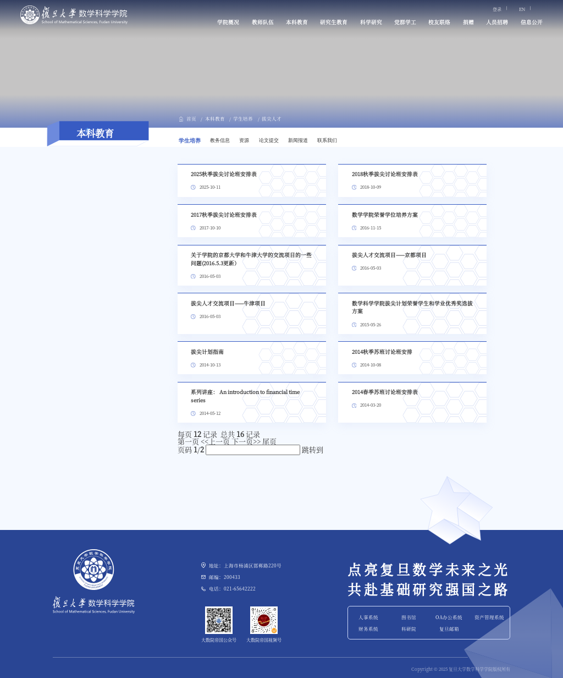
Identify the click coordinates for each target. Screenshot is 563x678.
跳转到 (313, 449)
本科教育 (297, 22)
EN (522, 9)
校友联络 (439, 22)
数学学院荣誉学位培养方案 (385, 214)
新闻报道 (298, 140)
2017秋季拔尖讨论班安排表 (224, 214)
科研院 (408, 628)
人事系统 (368, 617)
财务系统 (368, 628)
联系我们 (327, 140)
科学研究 (371, 22)
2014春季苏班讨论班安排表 (385, 392)
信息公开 (532, 22)
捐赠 (468, 22)
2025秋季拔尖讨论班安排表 (224, 174)
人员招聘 (497, 22)
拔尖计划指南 (207, 352)
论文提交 (269, 140)
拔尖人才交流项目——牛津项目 (228, 303)
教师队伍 (263, 22)
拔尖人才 (272, 118)
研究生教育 (333, 22)
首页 (191, 118)
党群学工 (405, 22)
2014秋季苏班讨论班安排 (382, 352)
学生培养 (243, 118)
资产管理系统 (489, 617)
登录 (497, 9)
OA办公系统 (448, 617)
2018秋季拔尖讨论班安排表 (385, 174)
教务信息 (220, 140)
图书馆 (408, 617)
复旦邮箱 (449, 628)
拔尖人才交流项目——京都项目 (389, 255)
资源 (244, 140)
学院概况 (228, 22)
